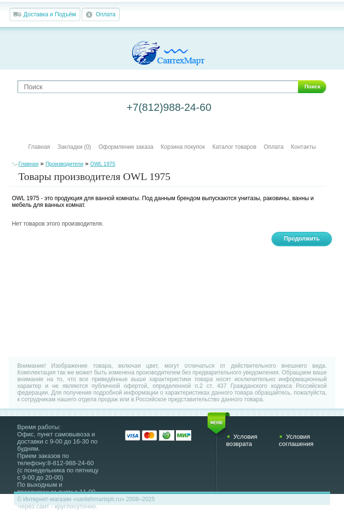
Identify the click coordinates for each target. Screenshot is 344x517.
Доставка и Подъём (50, 14)
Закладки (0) (74, 147)
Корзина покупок (183, 147)
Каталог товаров (234, 147)
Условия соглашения (296, 440)
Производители (65, 164)
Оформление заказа (125, 147)
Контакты (303, 147)
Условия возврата (242, 440)
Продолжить (302, 238)
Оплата (105, 14)
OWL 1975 (102, 164)
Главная (39, 147)
